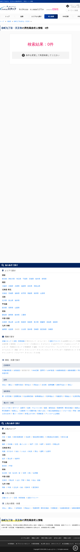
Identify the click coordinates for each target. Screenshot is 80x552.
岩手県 (23, 293)
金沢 (3, 458)
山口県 (17, 322)
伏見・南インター (21, 444)
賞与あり (28, 385)
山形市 (48, 451)
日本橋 (10, 444)
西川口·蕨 (64, 437)
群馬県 (44, 279)
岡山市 (11, 480)
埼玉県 (18, 279)
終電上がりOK (30, 414)
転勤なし (15, 411)
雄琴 (41, 444)
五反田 (28, 437)
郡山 (36, 451)
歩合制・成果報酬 (48, 385)
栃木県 (37, 279)
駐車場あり (50, 396)
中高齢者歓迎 (6, 370)
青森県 (30, 293)
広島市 (4, 480)
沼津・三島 (27, 473)
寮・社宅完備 (6, 396)
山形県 (42, 293)
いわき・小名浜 (26, 451)
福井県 (17, 300)
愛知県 (4, 315)
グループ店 (67, 411)
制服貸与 (59, 396)
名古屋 (4, 473)
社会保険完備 (28, 396)
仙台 (17, 451)
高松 (28, 480)
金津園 (35, 473)
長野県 (10, 308)
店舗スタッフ (6, 341)
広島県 (4, 322)
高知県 (49, 322)
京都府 (10, 286)
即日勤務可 (6, 411)
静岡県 (10, 315)
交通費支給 (17, 396)
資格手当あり (61, 385)
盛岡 (41, 451)
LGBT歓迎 (50, 370)
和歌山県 (37, 286)
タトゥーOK (6, 408)
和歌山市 (56, 444)
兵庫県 (17, 286)
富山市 (10, 458)
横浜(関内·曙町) (38, 437)
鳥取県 (23, 322)
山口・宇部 (20, 480)
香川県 (36, 322)
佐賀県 (10, 329)
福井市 (17, 458)
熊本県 (30, 329)
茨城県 (31, 279)
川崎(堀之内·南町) (52, 437)
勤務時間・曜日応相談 (65, 408)
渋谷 (3, 437)
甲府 (10, 466)
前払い (70, 385)
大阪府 (4, 286)
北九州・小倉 (18, 487)
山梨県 (17, 308)
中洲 (9, 487)
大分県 (23, 329)
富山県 (10, 300)
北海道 (4, 293)
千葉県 (25, 279)
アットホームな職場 (52, 414)
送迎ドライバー (54, 341)
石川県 (4, 300)
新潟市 (4, 466)
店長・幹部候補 (19, 341)
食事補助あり (39, 396)
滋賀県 (23, 286)
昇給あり (36, 385)
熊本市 (27, 487)
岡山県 (10, 322)
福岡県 (4, 329)
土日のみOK (6, 414)
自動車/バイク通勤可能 (28, 411)
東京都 (4, 279)
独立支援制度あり (54, 411)
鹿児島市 (35, 487)
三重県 (23, 315)
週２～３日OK (18, 414)
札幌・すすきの (7, 451)
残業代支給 (19, 385)
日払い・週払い (7, 385)
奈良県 (30, 286)
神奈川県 (11, 279)
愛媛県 (42, 322)
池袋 (9, 437)
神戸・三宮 (34, 444)
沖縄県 (50, 329)
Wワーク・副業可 (19, 408)
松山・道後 (36, 480)
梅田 (3, 444)
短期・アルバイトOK (34, 408)
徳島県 (55, 322)
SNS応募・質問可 (38, 370)
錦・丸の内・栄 (14, 473)
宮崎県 (36, 329)
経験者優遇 (72, 370)
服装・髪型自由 (49, 408)
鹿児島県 (43, 329)
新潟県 (4, 308)
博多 (3, 487)
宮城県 (10, 293)
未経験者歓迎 (61, 370)
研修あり (68, 396)
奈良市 (48, 444)
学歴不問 (5, 373)
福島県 (17, 293)
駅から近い (42, 411)
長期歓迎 (40, 414)
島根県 (30, 322)
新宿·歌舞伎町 (18, 437)
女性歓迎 (17, 370)
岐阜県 (17, 315)
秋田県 (36, 293)
